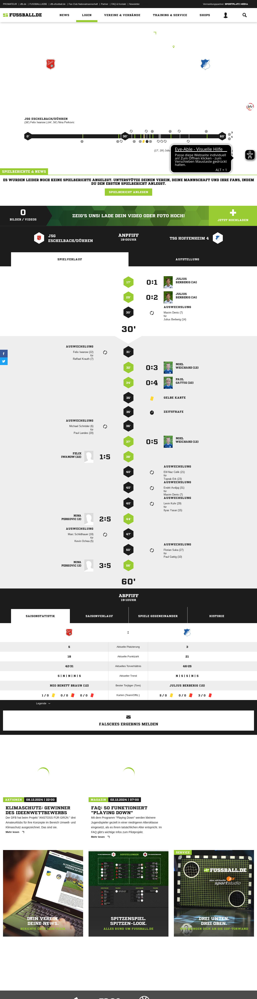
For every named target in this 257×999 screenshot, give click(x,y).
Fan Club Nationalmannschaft (83, 4)
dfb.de (23, 4)
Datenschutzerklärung (28, 989)
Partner (104, 4)
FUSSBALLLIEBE (38, 4)
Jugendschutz (75, 989)
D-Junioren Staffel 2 (128, 33)
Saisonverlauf (99, 616)
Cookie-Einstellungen (120, 989)
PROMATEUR (10, 4)
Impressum (8, 989)
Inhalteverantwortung (96, 989)
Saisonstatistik (40, 616)
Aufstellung (187, 259)
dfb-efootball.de (57, 4)
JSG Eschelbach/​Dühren (50, 82)
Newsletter (134, 4)
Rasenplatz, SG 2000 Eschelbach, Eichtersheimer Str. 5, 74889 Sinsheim (128, 47)
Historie (216, 616)
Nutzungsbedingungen (53, 989)
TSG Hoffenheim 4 (205, 82)
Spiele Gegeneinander (158, 616)
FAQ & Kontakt (118, 4)
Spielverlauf (69, 259)
